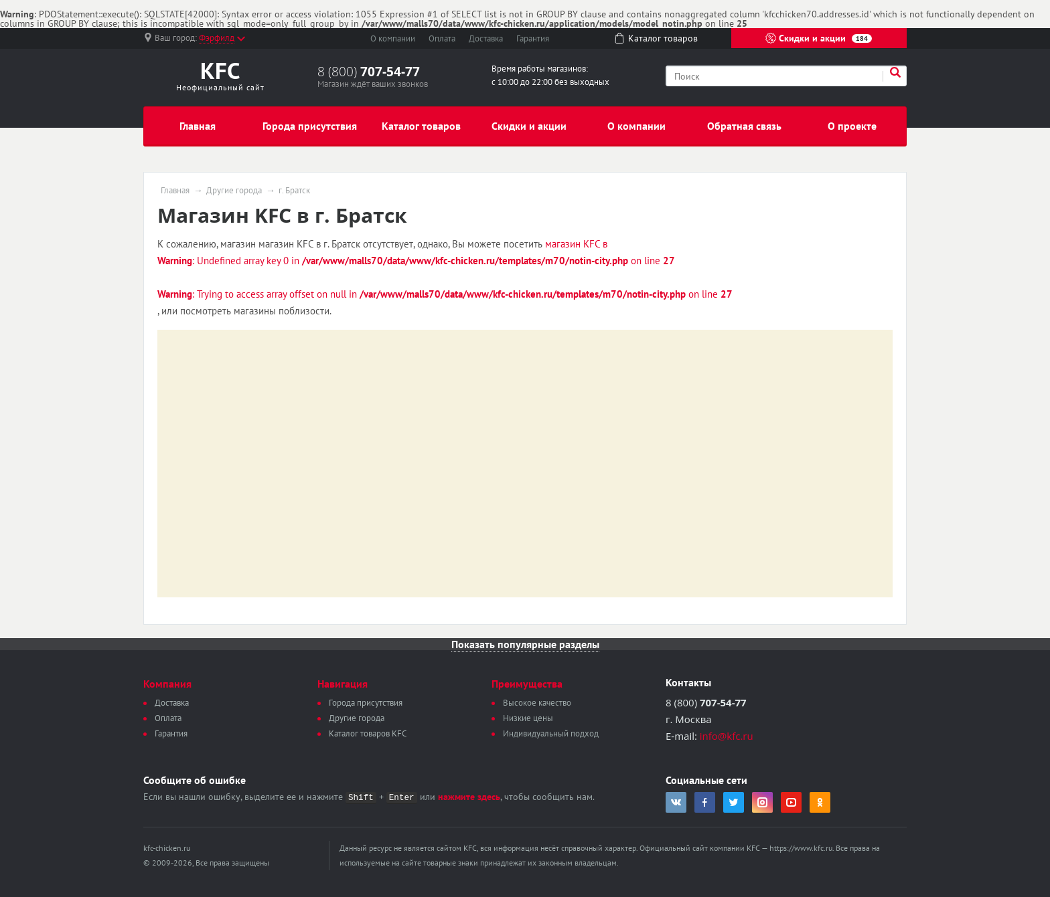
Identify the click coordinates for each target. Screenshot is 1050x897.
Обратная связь (744, 125)
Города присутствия (309, 125)
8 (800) (368, 71)
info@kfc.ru (726, 735)
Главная (197, 125)
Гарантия (532, 38)
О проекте (852, 125)
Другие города (234, 191)
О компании (392, 38)
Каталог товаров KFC (367, 733)
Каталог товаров (421, 125)
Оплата (442, 38)
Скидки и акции (818, 38)
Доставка (486, 38)
